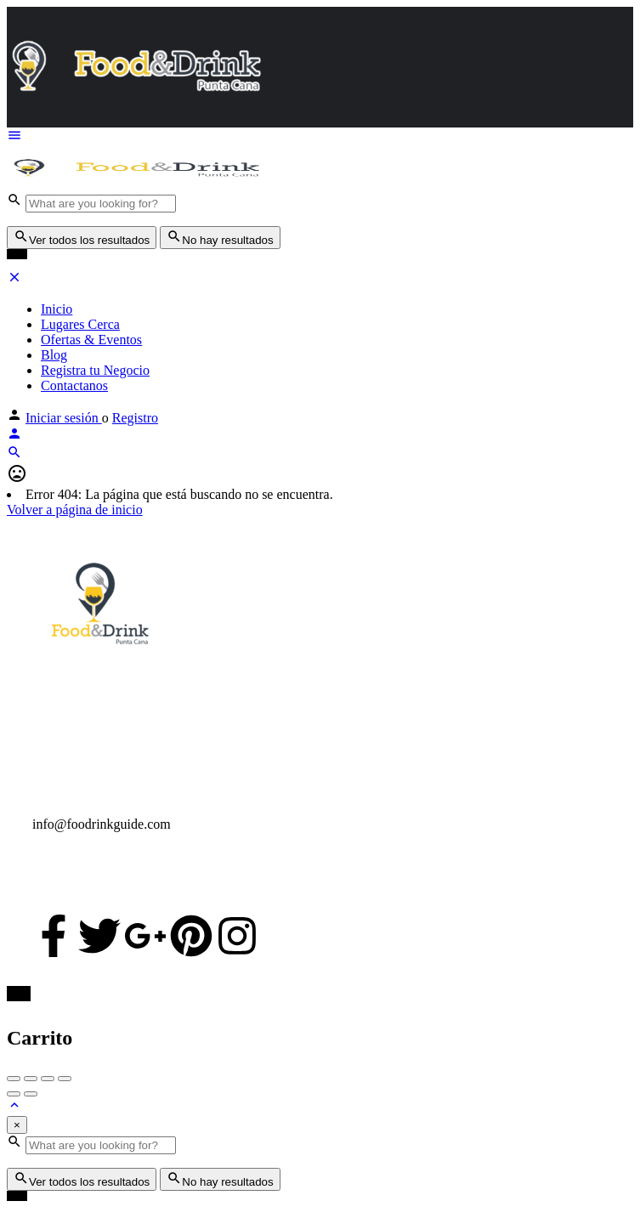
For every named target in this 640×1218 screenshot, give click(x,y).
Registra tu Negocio (95, 370)
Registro (135, 418)
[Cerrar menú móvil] (14, 280)
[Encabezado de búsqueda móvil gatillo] (14, 455)
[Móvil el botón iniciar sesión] (14, 436)
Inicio (56, 309)
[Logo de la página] (134, 184)
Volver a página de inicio (75, 509)
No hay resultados (220, 237)
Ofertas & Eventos (91, 339)
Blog (54, 355)
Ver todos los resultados (82, 237)
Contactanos (74, 385)
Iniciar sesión (63, 418)
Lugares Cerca (80, 324)
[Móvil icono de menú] (320, 136)
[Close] (17, 1125)
